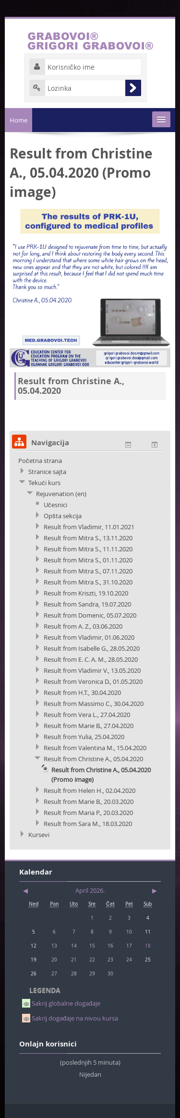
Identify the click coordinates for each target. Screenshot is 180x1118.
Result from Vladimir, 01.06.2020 (89, 637)
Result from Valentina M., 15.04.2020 (95, 747)
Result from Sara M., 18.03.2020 (88, 823)
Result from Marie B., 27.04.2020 (88, 725)
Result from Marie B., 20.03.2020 (88, 801)
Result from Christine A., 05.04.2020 (93, 758)
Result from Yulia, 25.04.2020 (84, 736)
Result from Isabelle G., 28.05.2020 (92, 648)
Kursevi (38, 834)
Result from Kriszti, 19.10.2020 (86, 593)
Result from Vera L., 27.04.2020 (87, 714)
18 (148, 945)
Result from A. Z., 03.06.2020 (83, 626)
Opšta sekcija (63, 515)
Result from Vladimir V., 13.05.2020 (92, 670)
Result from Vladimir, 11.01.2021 (89, 527)
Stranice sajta (47, 471)
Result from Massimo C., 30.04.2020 (94, 703)
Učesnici (55, 504)
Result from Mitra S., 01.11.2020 (88, 560)
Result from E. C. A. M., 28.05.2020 (91, 659)
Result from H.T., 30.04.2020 (82, 692)
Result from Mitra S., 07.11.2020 (88, 571)
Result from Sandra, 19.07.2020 (87, 604)
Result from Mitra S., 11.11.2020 (88, 549)
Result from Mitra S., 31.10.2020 (88, 582)
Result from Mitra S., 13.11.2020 (88, 538)
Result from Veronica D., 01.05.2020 (93, 681)
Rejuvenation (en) (61, 493)
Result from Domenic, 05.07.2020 (90, 615)
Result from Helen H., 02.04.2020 (89, 790)
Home (18, 120)
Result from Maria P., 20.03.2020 (88, 812)
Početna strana (40, 460)
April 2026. (90, 890)
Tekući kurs (44, 482)
